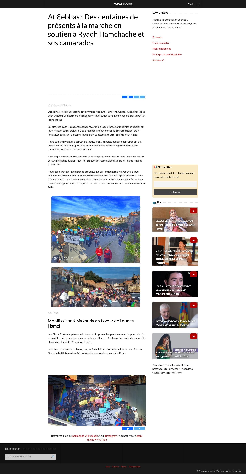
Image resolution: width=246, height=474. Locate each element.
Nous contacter (160, 42)
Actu (108, 467)
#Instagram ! (111, 435)
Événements (134, 467)
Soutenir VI (158, 60)
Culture (115, 467)
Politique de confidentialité (167, 54)
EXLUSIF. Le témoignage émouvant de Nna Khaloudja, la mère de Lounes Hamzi (175, 224)
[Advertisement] (97, 71)
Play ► (124, 467)
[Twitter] (139, 97)
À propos (157, 36)
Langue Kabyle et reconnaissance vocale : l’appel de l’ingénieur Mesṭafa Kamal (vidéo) (173, 289)
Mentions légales (161, 48)
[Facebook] (127, 97)
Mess (68, 105)
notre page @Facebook (85, 435)
